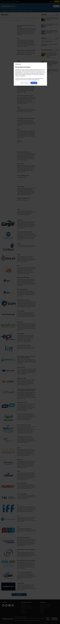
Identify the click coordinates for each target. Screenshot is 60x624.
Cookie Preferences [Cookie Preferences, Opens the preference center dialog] (25, 82)
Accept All (34, 82)
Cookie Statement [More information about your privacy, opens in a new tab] (35, 79)
